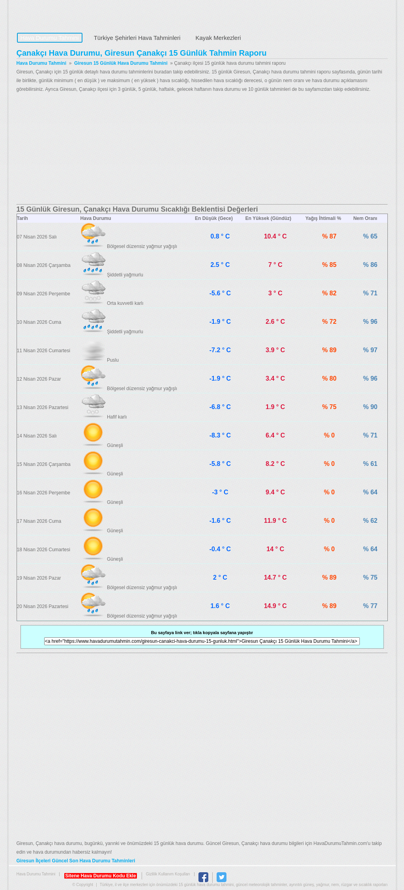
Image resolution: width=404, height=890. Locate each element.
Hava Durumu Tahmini (66, 14)
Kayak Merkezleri (218, 37)
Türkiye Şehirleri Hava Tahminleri (137, 37)
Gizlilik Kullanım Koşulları (168, 874)
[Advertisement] (202, 149)
